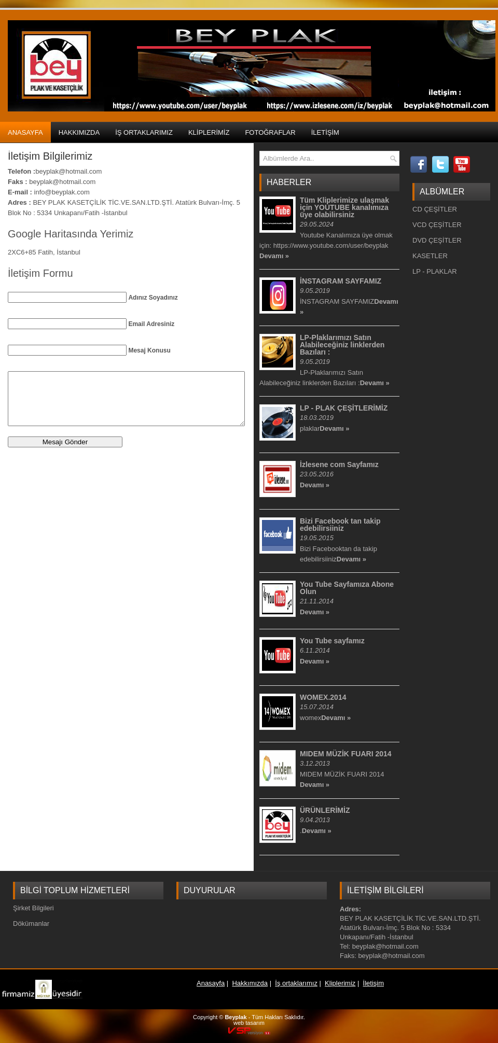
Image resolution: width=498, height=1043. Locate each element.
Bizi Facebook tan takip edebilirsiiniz (340, 524)
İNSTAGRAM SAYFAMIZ (340, 281)
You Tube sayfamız (332, 641)
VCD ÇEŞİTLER (437, 225)
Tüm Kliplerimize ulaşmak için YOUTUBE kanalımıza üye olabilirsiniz (344, 207)
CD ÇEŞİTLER (434, 209)
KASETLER (430, 256)
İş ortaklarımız (144, 132)
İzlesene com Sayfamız (339, 464)
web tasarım (249, 1023)
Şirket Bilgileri (33, 908)
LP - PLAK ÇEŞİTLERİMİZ (344, 408)
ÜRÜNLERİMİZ (325, 810)
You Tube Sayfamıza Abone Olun (347, 588)
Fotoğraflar (270, 132)
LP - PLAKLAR (434, 271)
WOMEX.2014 (323, 697)
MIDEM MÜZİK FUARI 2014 (346, 754)
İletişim (325, 132)
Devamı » (274, 256)
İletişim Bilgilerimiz (50, 156)
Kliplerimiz (208, 132)
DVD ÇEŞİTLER (437, 240)
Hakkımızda (79, 132)
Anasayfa (25, 132)
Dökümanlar (31, 923)
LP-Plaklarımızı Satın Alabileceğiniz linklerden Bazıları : (342, 344)
